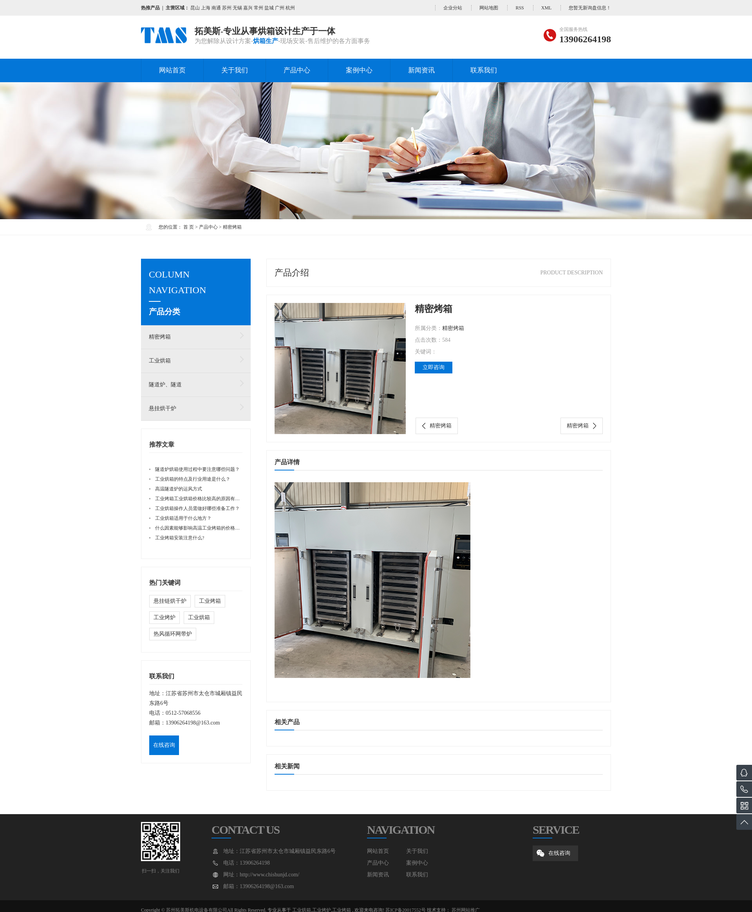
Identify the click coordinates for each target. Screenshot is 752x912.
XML (546, 8)
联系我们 (483, 70)
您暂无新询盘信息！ (590, 8)
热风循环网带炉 (173, 634)
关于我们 (234, 70)
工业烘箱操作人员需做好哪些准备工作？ (197, 508)
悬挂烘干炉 (162, 408)
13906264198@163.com (193, 723)
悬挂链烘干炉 (170, 601)
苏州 (226, 8)
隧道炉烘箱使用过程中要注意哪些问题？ (197, 469)
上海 (205, 8)
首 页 (188, 227)
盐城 (269, 8)
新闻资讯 (421, 70)
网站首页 (172, 70)
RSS (519, 8)
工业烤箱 (210, 601)
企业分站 (452, 8)
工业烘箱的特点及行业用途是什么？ (192, 479)
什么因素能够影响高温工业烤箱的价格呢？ (199, 528)
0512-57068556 (183, 713)
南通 (216, 8)
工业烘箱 (160, 361)
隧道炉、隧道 (165, 385)
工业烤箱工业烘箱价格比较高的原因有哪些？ (202, 498)
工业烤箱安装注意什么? (179, 538)
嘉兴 (248, 8)
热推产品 (150, 8)
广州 (279, 8)
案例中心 (359, 70)
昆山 (195, 8)
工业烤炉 (164, 617)
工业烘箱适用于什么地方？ (183, 518)
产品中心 (297, 70)
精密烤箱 (232, 227)
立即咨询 (434, 367)
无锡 (237, 8)
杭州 (290, 8)
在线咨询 (164, 745)
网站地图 (488, 8)
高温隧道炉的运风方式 (178, 489)
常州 (258, 8)
